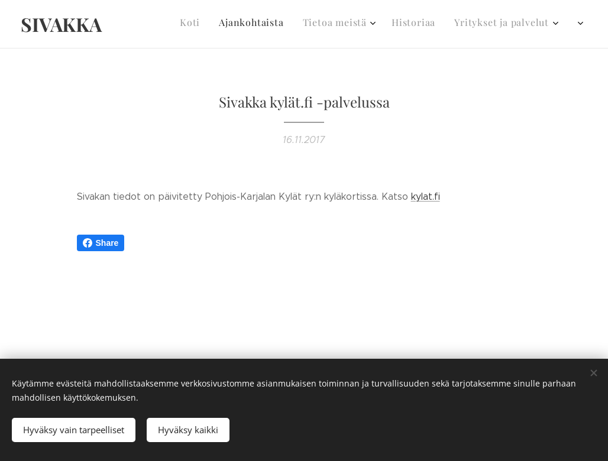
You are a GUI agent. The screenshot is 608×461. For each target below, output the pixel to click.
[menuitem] (459, 24)
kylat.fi (425, 196)
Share (101, 243)
